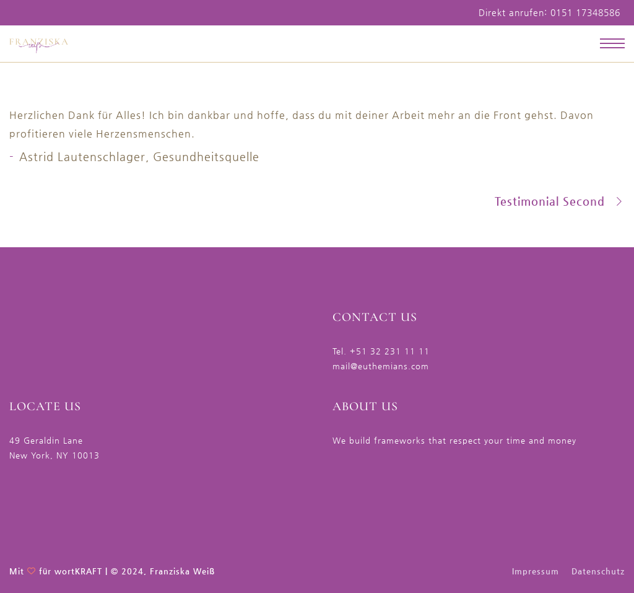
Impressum (535, 571)
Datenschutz (598, 571)
